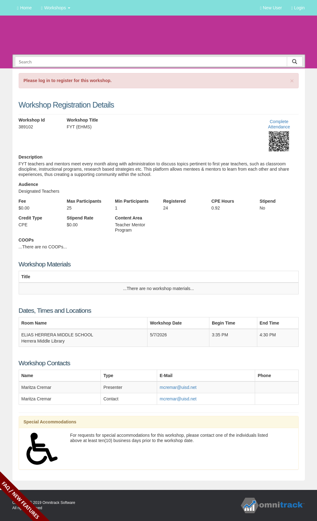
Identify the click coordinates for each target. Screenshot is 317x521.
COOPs (26, 239)
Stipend (267, 201)
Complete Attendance (279, 124)
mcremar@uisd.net (178, 387)
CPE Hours (222, 201)
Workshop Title (82, 120)
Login (298, 8)
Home (24, 8)
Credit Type (30, 217)
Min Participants (131, 201)
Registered (174, 201)
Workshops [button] (55, 8)
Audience (28, 184)
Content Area (128, 217)
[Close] (292, 80)
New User (271, 8)
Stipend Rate (80, 217)
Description (31, 156)
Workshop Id (32, 120)
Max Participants (84, 201)
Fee (22, 201)
